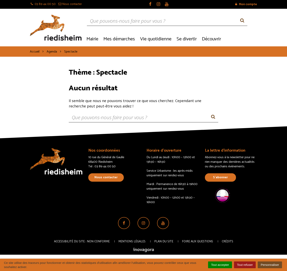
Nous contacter (106, 177)
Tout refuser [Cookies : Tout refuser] (245, 264)
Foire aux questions (197, 241)
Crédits (227, 241)
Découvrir (211, 39)
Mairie (92, 39)
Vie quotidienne (155, 39)
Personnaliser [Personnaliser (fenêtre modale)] (270, 264)
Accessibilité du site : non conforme (82, 241)
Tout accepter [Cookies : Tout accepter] (220, 264)
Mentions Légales (131, 241)
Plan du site (163, 241)
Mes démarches (119, 39)
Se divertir (187, 39)
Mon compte (246, 4)
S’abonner (220, 177)
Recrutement (240, 39)
